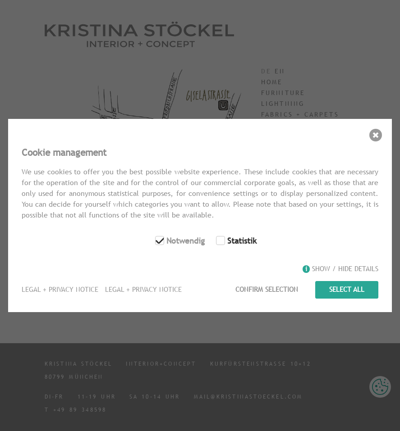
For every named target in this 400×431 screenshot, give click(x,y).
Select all (346, 289)
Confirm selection (266, 289)
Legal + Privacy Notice (60, 289)
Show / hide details (345, 268)
